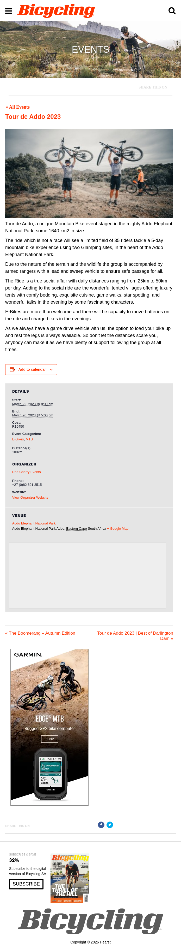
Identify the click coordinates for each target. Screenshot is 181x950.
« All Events (18, 107)
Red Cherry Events (26, 472)
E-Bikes (18, 439)
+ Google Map (117, 528)
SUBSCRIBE (26, 884)
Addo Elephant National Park (34, 523)
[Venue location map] (87, 575)
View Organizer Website (30, 497)
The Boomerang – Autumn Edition (40, 633)
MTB (29, 439)
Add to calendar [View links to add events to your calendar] (32, 369)
